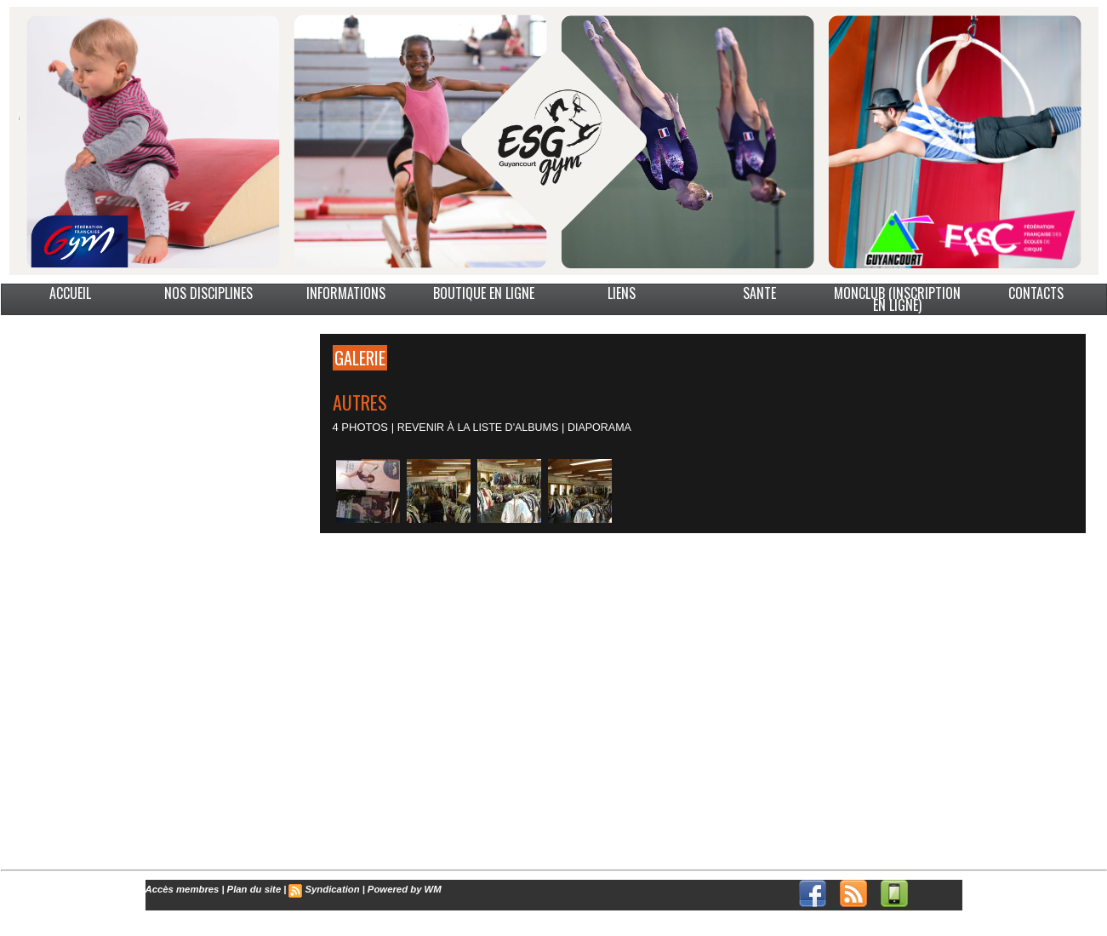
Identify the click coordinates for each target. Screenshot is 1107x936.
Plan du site (251, 889)
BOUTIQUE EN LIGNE (483, 292)
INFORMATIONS (345, 292)
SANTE (759, 292)
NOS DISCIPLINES (208, 292)
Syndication (327, 889)
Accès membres (181, 889)
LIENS (622, 292)
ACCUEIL (70, 292)
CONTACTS (1036, 292)
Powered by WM (398, 889)
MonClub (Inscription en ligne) (897, 299)
